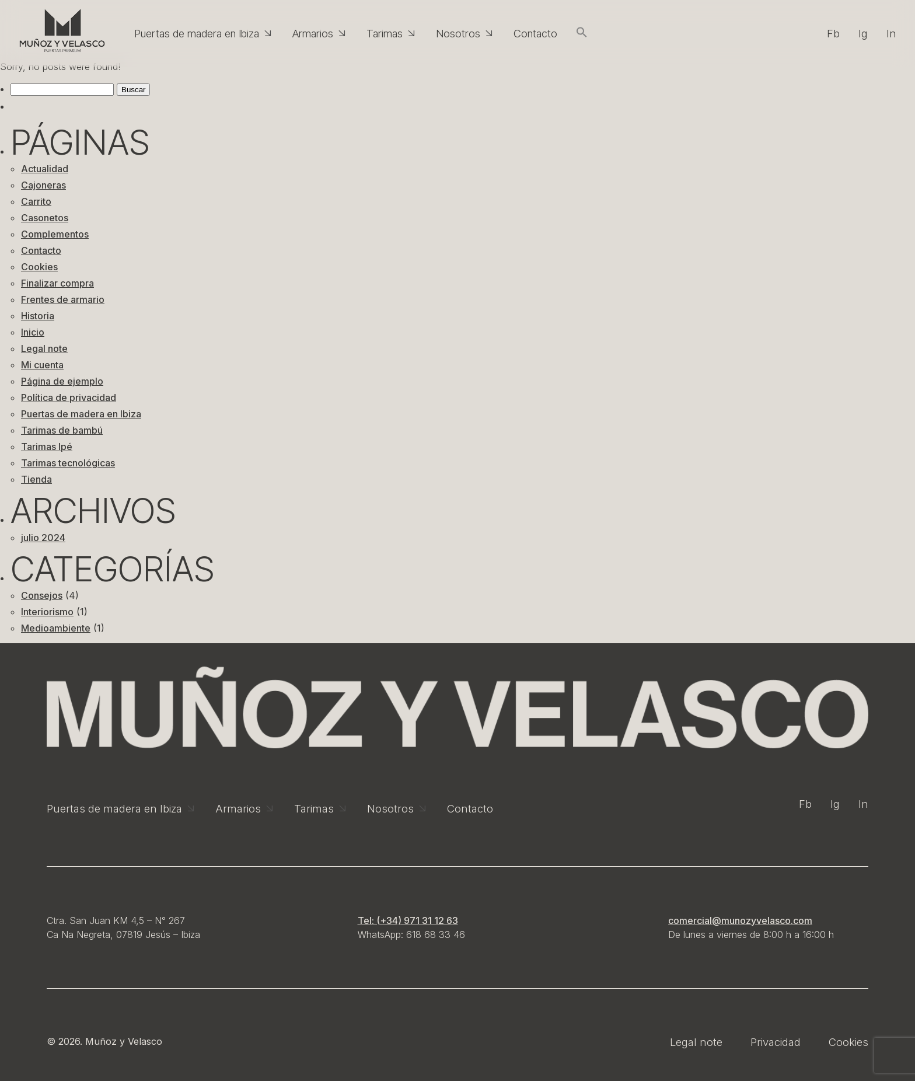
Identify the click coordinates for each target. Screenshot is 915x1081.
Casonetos (44, 218)
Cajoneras (43, 185)
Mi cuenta (42, 365)
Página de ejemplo (62, 381)
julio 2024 (43, 537)
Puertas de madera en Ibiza (81, 414)
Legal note (44, 348)
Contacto (41, 250)
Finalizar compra (57, 283)
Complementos (55, 234)
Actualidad (44, 169)
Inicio (32, 332)
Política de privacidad (68, 397)
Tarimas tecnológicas (68, 463)
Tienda (36, 479)
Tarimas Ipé (46, 446)
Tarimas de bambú (62, 430)
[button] (582, 33)
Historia (37, 316)
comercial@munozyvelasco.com (740, 920)
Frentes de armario (62, 299)
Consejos (41, 595)
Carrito (36, 201)
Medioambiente (55, 628)
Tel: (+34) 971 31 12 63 (408, 920)
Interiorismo (47, 612)
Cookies (39, 267)
